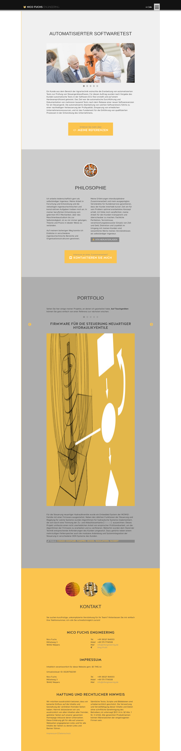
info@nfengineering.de (107, 645)
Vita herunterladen (106, 240)
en (147, 7)
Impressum (52, 733)
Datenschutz (65, 733)
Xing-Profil (102, 647)
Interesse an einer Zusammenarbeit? (90, 256)
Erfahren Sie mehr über (90, 129)
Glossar (107, 522)
